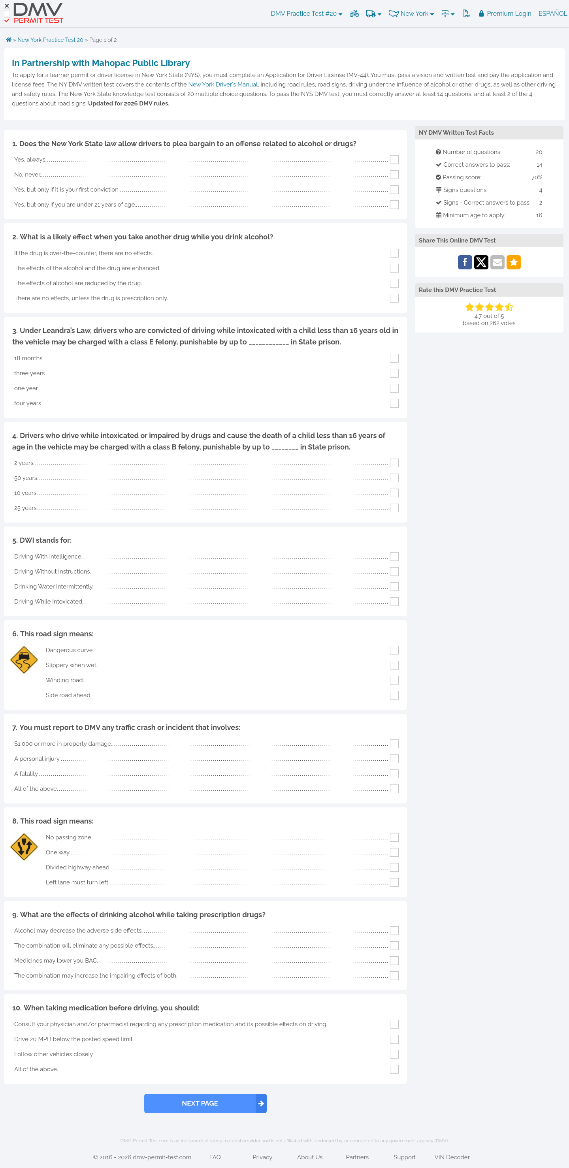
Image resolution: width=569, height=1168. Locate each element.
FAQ (215, 1157)
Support (405, 1157)
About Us (309, 1157)
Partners (357, 1157)
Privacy (262, 1157)
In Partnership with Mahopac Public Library (101, 63)
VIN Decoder (452, 1157)
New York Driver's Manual (223, 84)
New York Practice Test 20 (50, 40)
